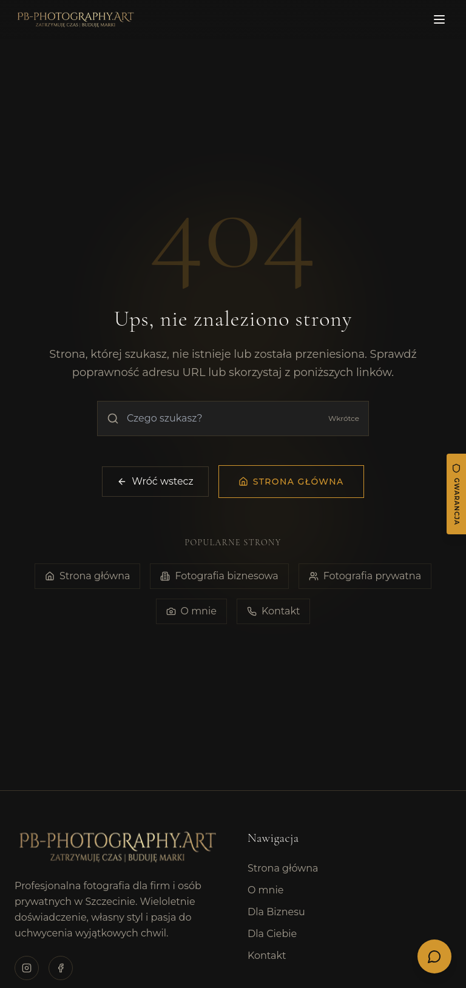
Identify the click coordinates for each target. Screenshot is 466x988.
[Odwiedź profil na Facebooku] (61, 968)
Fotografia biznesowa (219, 576)
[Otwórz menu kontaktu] (434, 956)
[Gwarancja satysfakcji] (456, 494)
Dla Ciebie (272, 933)
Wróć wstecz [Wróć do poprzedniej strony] (155, 481)
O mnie (191, 611)
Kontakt (273, 611)
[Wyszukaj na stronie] (233, 418)
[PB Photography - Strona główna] (75, 19)
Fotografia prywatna (365, 576)
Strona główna (87, 576)
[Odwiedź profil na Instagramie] (27, 968)
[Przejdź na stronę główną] (291, 481)
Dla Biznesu (276, 912)
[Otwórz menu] (439, 19)
